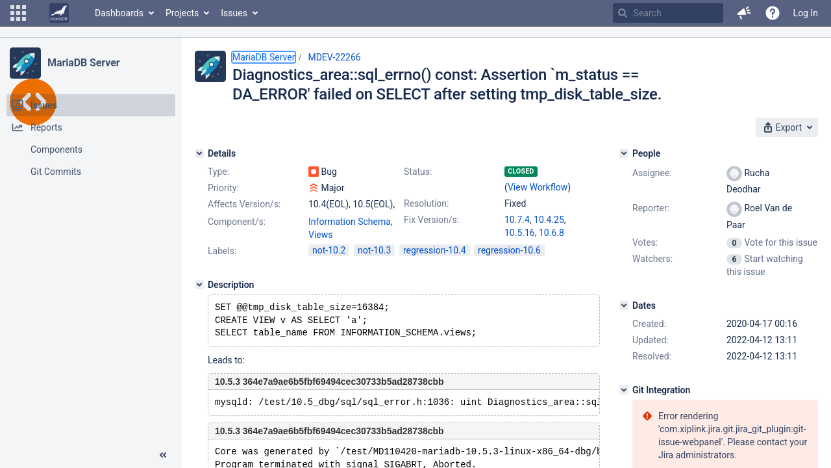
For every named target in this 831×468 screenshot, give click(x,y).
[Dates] (623, 305)
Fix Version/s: (431, 219)
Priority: (223, 188)
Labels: (222, 251)
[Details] (199, 153)
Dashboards (119, 13)
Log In (805, 13)
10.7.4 (517, 219)
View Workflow (537, 187)
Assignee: (652, 173)
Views (320, 234)
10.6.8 (551, 233)
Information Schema (349, 221)
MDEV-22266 (334, 57)
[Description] (199, 284)
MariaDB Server (83, 63)
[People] (623, 153)
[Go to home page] (59, 13)
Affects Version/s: (244, 204)
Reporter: (650, 208)
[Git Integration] (623, 390)
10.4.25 (549, 219)
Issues (234, 13)
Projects (182, 13)
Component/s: (237, 221)
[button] (18, 13)
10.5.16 (519, 233)
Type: (218, 171)
